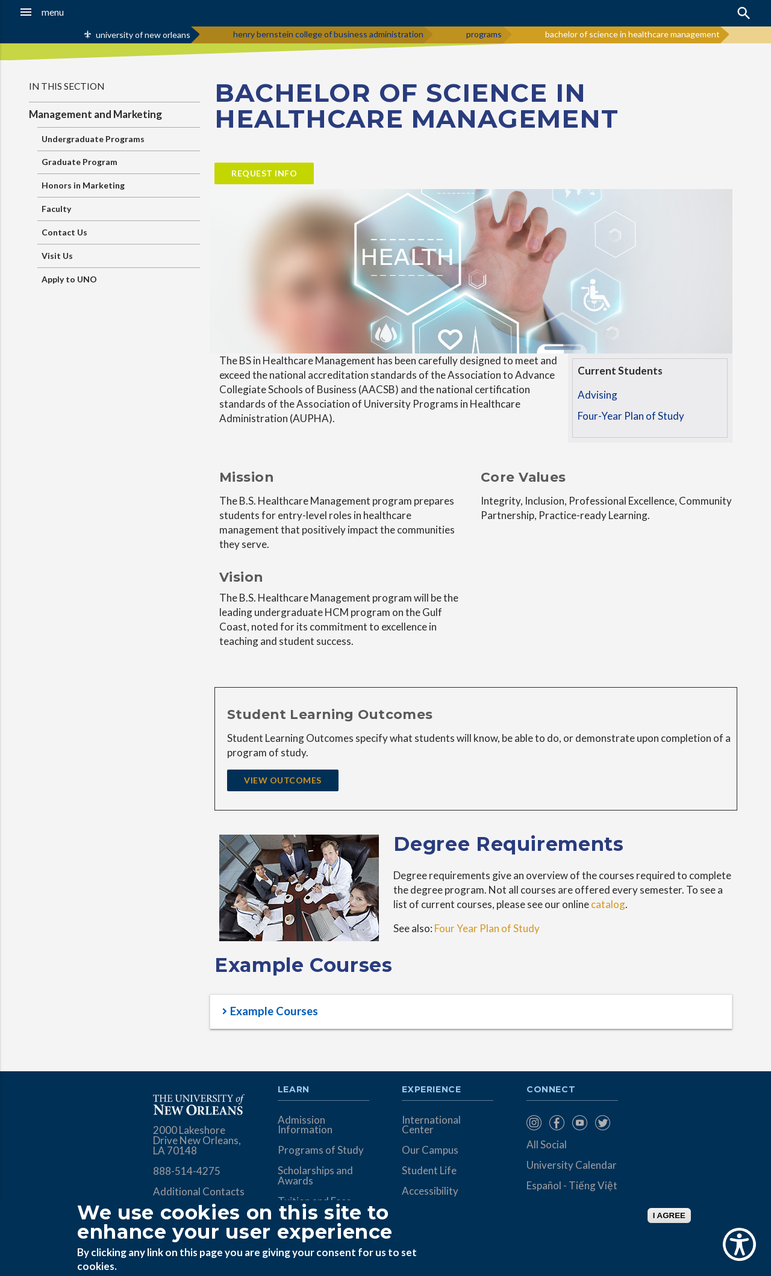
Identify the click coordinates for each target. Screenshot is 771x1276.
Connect (551, 1090)
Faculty (56, 209)
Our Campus (430, 1150)
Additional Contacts (199, 1191)
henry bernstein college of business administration (328, 34)
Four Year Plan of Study (487, 928)
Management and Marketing (95, 114)
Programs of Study (321, 1150)
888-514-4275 (186, 1171)
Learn (294, 1090)
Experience (431, 1090)
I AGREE (669, 1215)
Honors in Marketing (83, 185)
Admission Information (305, 1124)
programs (484, 34)
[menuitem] (534, 1122)
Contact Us (64, 232)
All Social (546, 1144)
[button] (73, 12)
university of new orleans (143, 35)
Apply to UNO (69, 279)
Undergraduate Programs (93, 139)
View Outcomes (283, 780)
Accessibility (430, 1190)
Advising (597, 394)
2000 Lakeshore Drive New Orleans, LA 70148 (197, 1140)
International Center (431, 1124)
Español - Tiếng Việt (571, 1185)
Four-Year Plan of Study (631, 415)
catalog (607, 904)
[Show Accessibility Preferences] (739, 1244)
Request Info (264, 173)
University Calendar (571, 1165)
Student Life (429, 1170)
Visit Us (57, 256)
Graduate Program (79, 162)
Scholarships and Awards (315, 1175)
